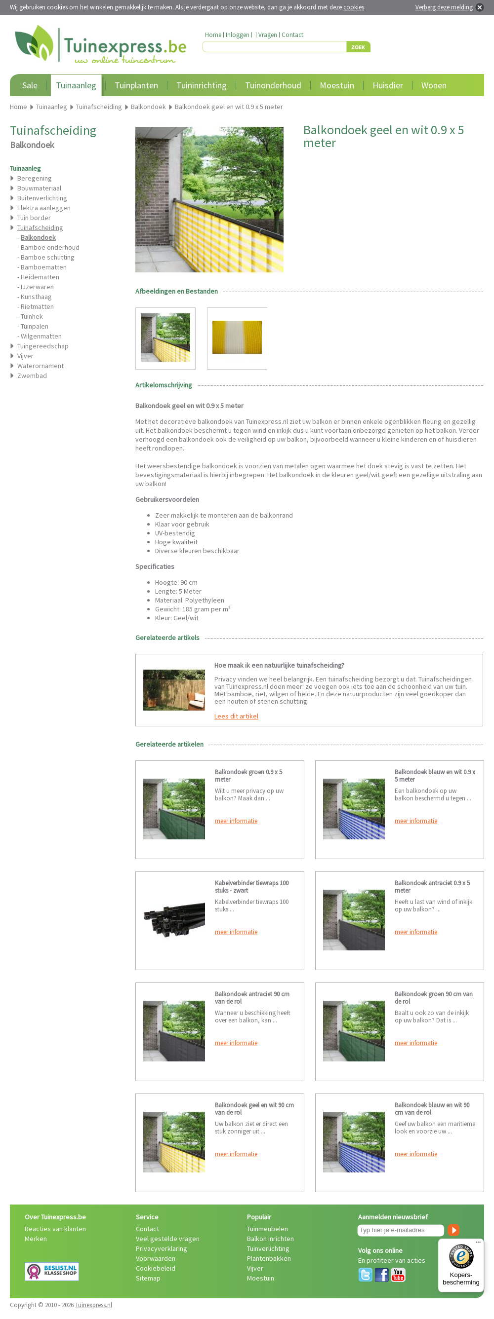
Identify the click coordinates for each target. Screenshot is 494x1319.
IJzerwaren (37, 286)
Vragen (267, 35)
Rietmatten (37, 306)
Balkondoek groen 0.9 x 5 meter (248, 776)
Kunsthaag (36, 296)
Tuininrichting (201, 85)
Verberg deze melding (444, 7)
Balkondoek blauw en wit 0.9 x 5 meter (435, 776)
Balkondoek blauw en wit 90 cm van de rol (432, 1109)
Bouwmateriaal (39, 188)
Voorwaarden (155, 1258)
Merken (36, 1238)
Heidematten (40, 276)
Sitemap (148, 1278)
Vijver (25, 355)
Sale (30, 85)
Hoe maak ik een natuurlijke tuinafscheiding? (279, 665)
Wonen (434, 85)
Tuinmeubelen (267, 1228)
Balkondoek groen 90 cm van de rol (434, 998)
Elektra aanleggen (44, 207)
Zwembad (32, 375)
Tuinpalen (34, 326)
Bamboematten (44, 267)
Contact (292, 35)
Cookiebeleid (155, 1268)
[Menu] (478, 1244)
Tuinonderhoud (273, 85)
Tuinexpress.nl (93, 1305)
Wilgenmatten (41, 336)
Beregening (34, 178)
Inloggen (237, 35)
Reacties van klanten (55, 1228)
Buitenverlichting (42, 197)
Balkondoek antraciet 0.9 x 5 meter (432, 887)
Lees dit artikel (236, 716)
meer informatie (236, 821)
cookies (353, 7)
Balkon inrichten (270, 1238)
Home (213, 35)
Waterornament (40, 365)
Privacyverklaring (161, 1248)
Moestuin (337, 85)
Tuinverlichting (268, 1248)
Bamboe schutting (48, 257)
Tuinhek (32, 316)
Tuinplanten (136, 85)
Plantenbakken (269, 1258)
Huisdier (387, 85)
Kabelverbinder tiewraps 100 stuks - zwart (251, 887)
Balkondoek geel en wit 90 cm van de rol (254, 1109)
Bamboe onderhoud (50, 247)
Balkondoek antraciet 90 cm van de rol (252, 998)
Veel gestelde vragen (168, 1238)
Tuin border (34, 217)
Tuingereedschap (43, 345)
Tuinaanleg (76, 85)
